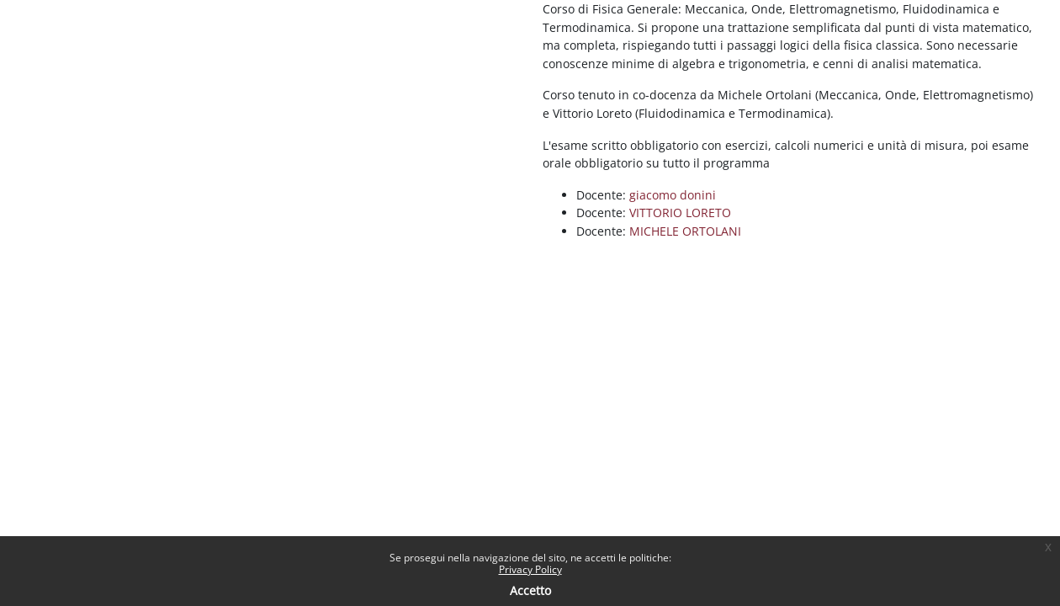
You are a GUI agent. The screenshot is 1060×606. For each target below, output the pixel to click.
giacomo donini (672, 195)
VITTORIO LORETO (680, 213)
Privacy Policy (530, 569)
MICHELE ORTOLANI (685, 231)
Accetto (530, 590)
